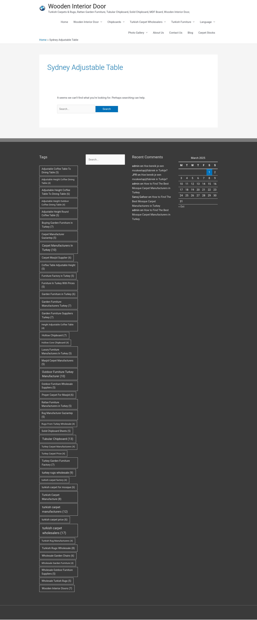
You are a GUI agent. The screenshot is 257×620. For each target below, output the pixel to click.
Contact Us (175, 33)
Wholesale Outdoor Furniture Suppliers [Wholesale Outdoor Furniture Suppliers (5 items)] (57, 572)
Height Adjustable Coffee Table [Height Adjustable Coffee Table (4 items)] (58, 327)
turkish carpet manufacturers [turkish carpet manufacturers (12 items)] (55, 510)
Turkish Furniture (181, 22)
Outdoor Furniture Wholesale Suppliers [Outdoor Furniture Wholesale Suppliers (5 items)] (57, 386)
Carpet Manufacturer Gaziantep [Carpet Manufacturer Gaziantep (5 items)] (53, 236)
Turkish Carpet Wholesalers (146, 22)
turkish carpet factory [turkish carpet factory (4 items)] (54, 480)
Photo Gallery (136, 33)
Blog (190, 33)
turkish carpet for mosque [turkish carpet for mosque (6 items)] (58, 487)
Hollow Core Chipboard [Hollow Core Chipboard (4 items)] (55, 343)
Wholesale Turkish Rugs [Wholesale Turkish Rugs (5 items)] (56, 581)
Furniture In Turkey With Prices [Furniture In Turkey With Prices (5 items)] (58, 285)
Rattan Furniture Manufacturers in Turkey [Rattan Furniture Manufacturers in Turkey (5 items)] (57, 404)
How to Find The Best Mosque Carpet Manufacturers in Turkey (151, 188)
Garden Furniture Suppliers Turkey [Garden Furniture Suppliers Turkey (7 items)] (57, 315)
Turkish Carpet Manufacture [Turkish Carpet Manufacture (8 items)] (51, 497)
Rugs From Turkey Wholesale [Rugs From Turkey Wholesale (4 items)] (58, 424)
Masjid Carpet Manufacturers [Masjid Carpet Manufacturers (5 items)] (57, 363)
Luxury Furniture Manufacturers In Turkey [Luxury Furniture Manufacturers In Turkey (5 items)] (57, 352)
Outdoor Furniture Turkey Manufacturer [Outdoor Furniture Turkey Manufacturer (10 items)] (57, 374)
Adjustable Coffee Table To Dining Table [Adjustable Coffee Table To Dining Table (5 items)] (56, 171)
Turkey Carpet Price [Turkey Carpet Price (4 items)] (53, 454)
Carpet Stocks (206, 33)
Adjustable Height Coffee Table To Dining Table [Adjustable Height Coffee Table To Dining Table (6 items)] (56, 192)
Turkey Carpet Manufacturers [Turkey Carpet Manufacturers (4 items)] (58, 447)
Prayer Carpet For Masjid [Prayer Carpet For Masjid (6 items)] (58, 395)
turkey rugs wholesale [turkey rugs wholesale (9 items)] (57, 473)
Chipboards (114, 22)
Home (64, 22)
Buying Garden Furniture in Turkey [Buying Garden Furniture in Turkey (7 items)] (57, 225)
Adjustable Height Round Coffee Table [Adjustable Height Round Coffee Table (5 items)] (55, 214)
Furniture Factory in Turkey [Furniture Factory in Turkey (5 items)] (58, 276)
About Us (158, 33)
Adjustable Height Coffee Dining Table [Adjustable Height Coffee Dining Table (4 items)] (58, 182)
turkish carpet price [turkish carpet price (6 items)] (54, 520)
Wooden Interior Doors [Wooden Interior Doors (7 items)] (57, 589)
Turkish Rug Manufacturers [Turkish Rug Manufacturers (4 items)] (57, 541)
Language (206, 22)
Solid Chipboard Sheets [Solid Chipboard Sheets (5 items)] (56, 431)
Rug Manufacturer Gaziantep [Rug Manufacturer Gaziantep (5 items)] (57, 415)
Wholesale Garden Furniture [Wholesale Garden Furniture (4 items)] (58, 563)
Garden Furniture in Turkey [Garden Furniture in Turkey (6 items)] (58, 294)
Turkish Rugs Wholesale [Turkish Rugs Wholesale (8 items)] (58, 548)
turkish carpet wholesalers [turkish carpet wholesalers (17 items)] (54, 531)
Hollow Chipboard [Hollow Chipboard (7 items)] (54, 336)
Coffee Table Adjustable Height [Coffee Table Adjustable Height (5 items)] (58, 267)
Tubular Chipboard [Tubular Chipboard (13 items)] (57, 439)
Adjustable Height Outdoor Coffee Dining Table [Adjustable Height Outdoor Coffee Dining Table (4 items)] (55, 203)
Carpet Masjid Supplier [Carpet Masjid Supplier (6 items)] (56, 258)
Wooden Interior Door (77, 6)
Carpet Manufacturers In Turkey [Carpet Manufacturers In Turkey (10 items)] (57, 248)
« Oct (181, 207)
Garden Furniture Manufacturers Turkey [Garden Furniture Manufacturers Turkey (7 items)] (56, 304)
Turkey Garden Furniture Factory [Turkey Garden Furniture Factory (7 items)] (56, 463)
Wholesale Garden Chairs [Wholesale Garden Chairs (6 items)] (58, 556)
